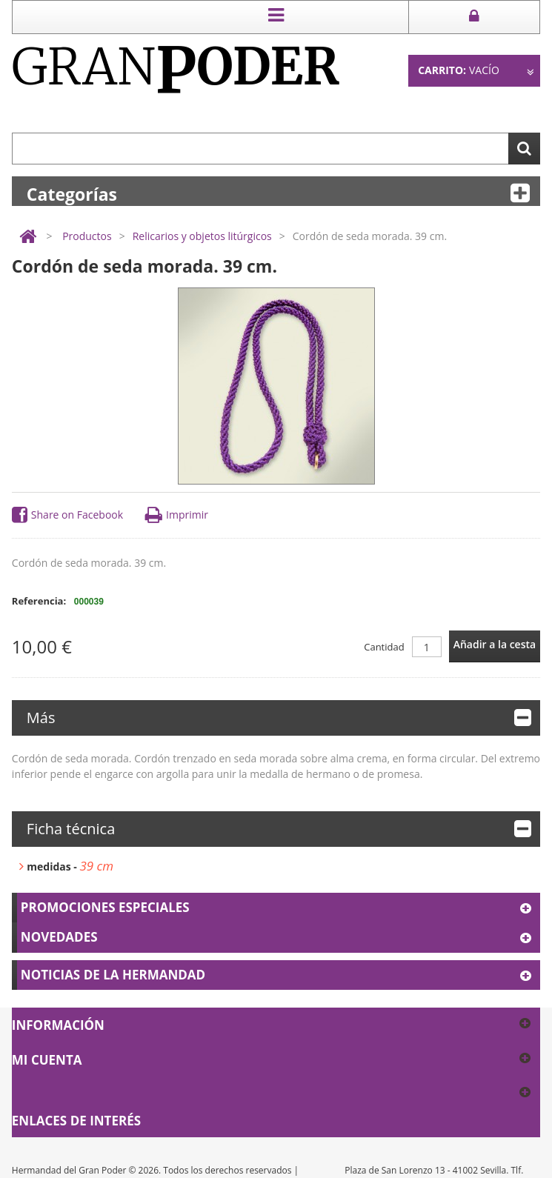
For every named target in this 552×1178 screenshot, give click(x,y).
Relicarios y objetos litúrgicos (202, 236)
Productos (87, 236)
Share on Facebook (67, 515)
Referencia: (39, 601)
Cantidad (384, 646)
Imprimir (176, 515)
